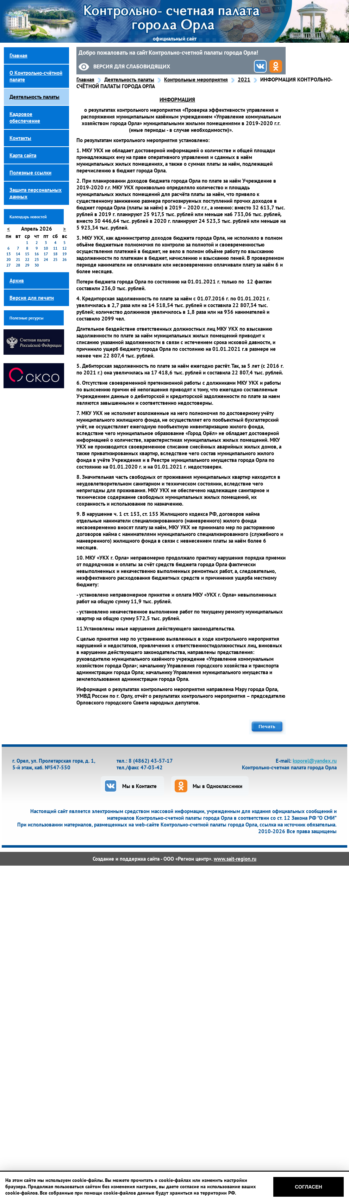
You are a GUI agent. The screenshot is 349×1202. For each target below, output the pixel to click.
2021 (244, 79)
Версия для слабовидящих (131, 66)
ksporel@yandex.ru (315, 760)
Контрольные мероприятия (196, 79)
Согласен (308, 1187)
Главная (85, 79)
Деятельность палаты (129, 79)
